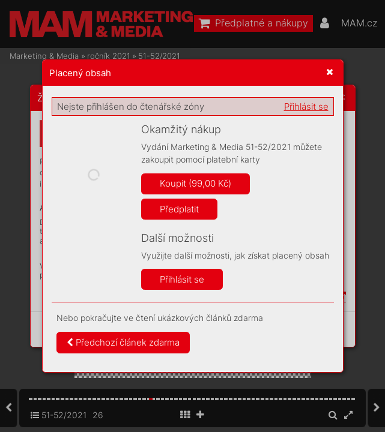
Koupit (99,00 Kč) (195, 183)
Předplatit (179, 209)
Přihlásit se (306, 106)
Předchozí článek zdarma (123, 342)
